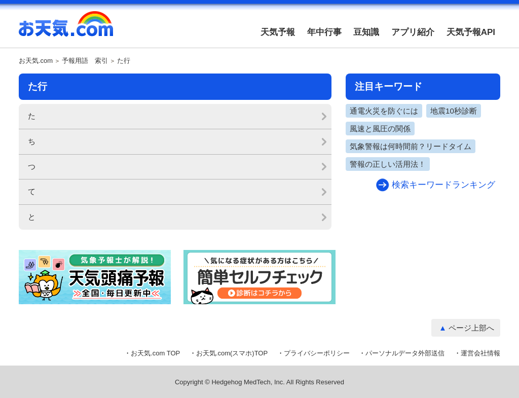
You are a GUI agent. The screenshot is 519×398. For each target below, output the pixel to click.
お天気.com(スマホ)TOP (232, 353)
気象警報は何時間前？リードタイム (410, 146)
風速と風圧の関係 (380, 128)
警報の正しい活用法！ (388, 164)
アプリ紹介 (412, 32)
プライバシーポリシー (317, 353)
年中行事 (324, 32)
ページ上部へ (471, 327)
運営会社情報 (480, 353)
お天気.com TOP (155, 353)
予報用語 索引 (85, 60)
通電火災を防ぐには (384, 110)
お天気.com (66, 29)
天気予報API (471, 32)
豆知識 (366, 32)
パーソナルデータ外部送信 (404, 353)
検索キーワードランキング (443, 185)
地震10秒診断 (453, 110)
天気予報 (278, 32)
